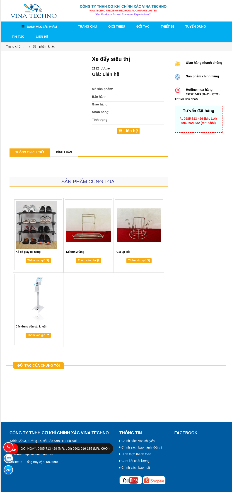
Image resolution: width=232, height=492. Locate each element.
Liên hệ (42, 36)
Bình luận (64, 152)
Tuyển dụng (195, 26)
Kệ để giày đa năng (28, 251)
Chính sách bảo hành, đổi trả (140, 447)
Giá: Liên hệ (105, 74)
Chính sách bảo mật (134, 467)
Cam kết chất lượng (134, 461)
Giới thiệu (116, 26)
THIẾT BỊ (167, 26)
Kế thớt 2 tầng (75, 251)
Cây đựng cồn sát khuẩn (31, 326)
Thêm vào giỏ (38, 260)
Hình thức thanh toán (135, 454)
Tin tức (18, 36)
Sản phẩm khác (44, 46)
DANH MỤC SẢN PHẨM (39, 27)
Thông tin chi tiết (29, 152)
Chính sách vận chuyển (137, 441)
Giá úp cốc (123, 251)
